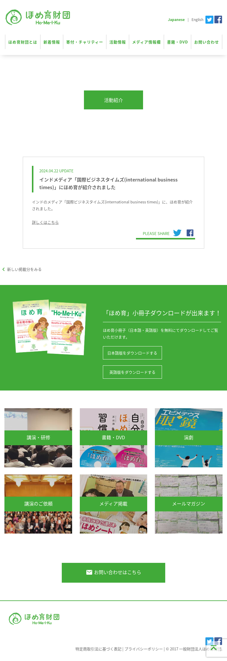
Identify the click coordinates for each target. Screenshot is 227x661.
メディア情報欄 (146, 42)
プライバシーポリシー (143, 649)
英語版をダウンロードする (132, 372)
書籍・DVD (177, 42)
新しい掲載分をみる (21, 269)
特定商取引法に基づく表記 (98, 649)
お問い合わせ (206, 42)
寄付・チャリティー (84, 42)
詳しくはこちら (45, 222)
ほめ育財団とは (22, 42)
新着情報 (51, 42)
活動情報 (117, 42)
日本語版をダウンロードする (132, 353)
